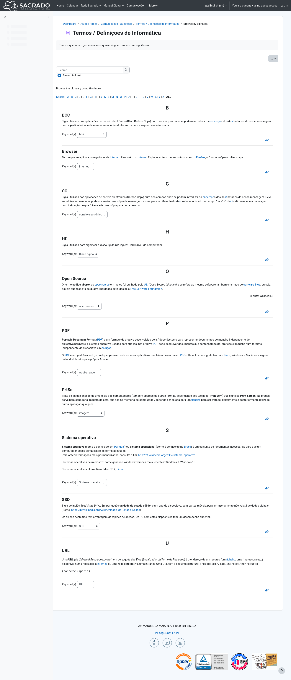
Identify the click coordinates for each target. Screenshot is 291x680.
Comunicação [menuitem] (135, 5)
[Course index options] (48, 16)
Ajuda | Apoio (93, 23)
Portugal (123, 447)
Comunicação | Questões (120, 23)
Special (64, 97)
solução (111, 348)
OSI (150, 285)
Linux (232, 355)
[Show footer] (281, 670)
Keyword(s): (73, 134)
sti (237, 121)
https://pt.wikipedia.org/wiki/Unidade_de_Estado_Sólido (119, 510)
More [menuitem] (152, 5)
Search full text (76, 75)
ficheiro (209, 400)
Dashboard (74, 23)
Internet (119, 157)
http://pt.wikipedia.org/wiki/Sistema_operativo (171, 455)
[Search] (93, 70)
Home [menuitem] (60, 5)
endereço (220, 121)
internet (106, 564)
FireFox (205, 157)
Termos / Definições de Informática (162, 23)
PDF (104, 340)
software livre (256, 285)
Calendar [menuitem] (72, 5)
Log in (284, 5)
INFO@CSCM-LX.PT (169, 633)
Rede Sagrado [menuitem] (89, 5)
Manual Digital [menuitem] (112, 5)
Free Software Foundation (157, 289)
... (274, 58)
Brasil (192, 447)
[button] (216, 5)
